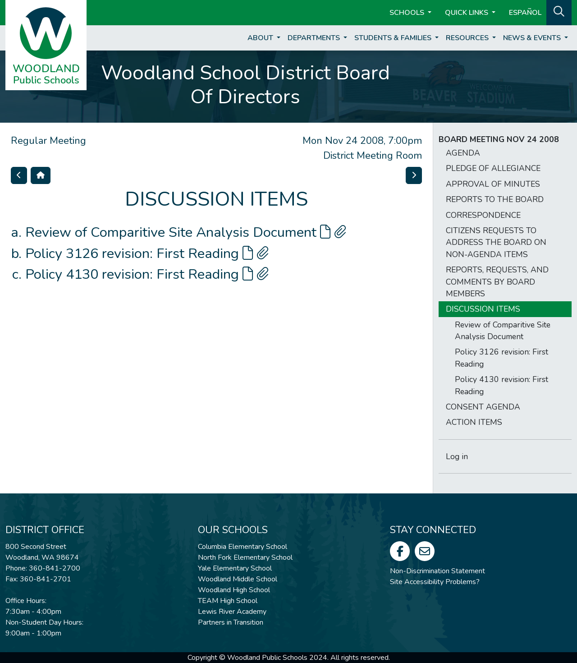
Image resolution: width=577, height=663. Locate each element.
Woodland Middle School (237, 579)
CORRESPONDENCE (483, 215)
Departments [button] (315, 38)
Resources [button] (468, 38)
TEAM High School (227, 601)
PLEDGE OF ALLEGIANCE (493, 168)
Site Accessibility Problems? (435, 582)
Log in (457, 456)
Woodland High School (234, 590)
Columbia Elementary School (242, 547)
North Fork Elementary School (245, 557)
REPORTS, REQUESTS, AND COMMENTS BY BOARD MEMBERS (497, 281)
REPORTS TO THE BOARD (495, 199)
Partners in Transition (230, 622)
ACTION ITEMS (474, 422)
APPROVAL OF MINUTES (493, 184)
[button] (559, 11)
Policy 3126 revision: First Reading (147, 253)
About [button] (261, 38)
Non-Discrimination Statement (437, 571)
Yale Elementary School (235, 568)
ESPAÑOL (525, 13)
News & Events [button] (533, 38)
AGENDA (463, 152)
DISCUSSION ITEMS (483, 309)
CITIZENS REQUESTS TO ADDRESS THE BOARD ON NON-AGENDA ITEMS (496, 242)
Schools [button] (407, 13)
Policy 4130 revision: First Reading (147, 274)
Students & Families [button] (393, 38)
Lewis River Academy (232, 612)
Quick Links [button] (467, 13)
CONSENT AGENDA (483, 406)
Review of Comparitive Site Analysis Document (185, 232)
